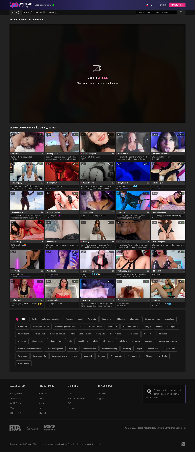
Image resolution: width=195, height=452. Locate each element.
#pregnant (149, 341)
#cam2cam (169, 319)
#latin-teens (108, 341)
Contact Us (102, 394)
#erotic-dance (132, 334)
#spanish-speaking (109, 349)
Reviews (42, 413)
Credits (71, 394)
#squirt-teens (169, 349)
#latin (95, 341)
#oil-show (123, 341)
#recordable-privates (168, 341)
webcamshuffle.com (24, 444)
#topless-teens (134, 356)
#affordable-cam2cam (51, 319)
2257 (12, 408)
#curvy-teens (23, 334)
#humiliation (83, 341)
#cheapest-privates (41, 327)
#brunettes (134, 319)
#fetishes (163, 334)
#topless (101, 356)
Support (100, 398)
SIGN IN (163, 5)
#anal (80, 319)
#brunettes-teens (152, 319)
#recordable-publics (54, 349)
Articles (42, 403)
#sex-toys (73, 349)
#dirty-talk (100, 334)
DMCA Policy (15, 403)
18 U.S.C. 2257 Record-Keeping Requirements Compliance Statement (154, 428)
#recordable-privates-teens (29, 349)
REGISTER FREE (177, 5)
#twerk (149, 356)
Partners (72, 408)
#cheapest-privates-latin (65, 327)
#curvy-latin (172, 327)
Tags (41, 408)
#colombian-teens (130, 327)
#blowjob (121, 319)
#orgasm (136, 341)
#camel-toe (22, 327)
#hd (70, 341)
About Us (43, 394)
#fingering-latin (38, 341)
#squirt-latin (153, 349)
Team (41, 398)
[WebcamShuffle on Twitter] (183, 444)
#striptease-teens (59, 356)
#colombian (112, 327)
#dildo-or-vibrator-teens (81, 334)
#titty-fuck (88, 356)
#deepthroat (39, 334)
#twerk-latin (162, 356)
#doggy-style (115, 334)
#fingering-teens (56, 341)
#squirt (139, 349)
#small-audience (89, 349)
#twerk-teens (23, 363)
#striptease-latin (39, 356)
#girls (34, 319)
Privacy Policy (16, 394)
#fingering (22, 341)
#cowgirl (147, 327)
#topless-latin (116, 356)
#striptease (22, 356)
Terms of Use (16, 398)
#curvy (159, 327)
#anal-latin (92, 319)
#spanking (127, 349)
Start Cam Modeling (77, 398)
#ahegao (69, 319)
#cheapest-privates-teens (91, 327)
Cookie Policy (15, 413)
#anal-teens (107, 319)
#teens (75, 356)
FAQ (69, 403)
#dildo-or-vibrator (57, 334)
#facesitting (148, 334)
